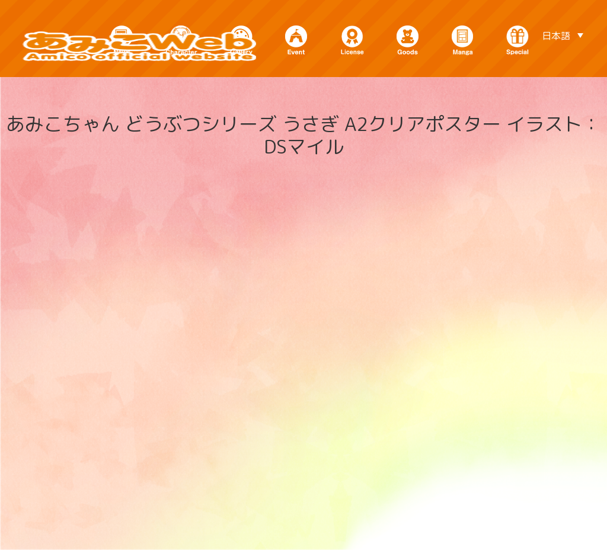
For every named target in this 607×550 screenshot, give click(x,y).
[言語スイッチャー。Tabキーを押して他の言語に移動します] (562, 35)
